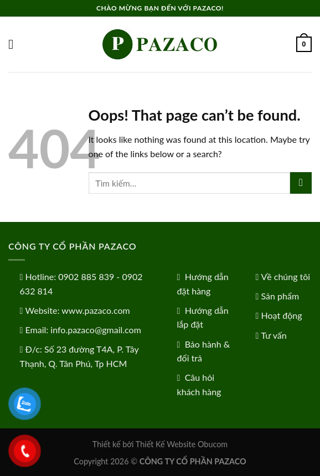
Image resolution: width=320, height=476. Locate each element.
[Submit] (301, 183)
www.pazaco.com (95, 310)
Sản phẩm (280, 296)
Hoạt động (281, 315)
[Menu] (15, 44)
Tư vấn (274, 335)
